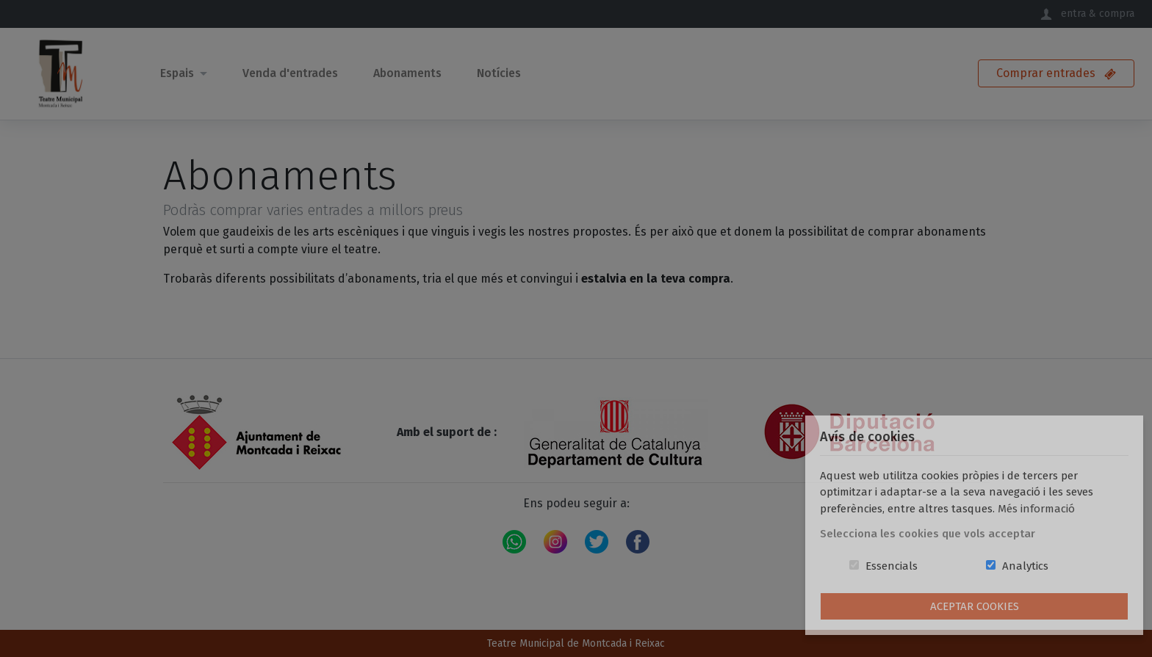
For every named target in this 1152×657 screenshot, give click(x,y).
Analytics (1025, 566)
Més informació (1036, 508)
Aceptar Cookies (974, 606)
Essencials (891, 566)
